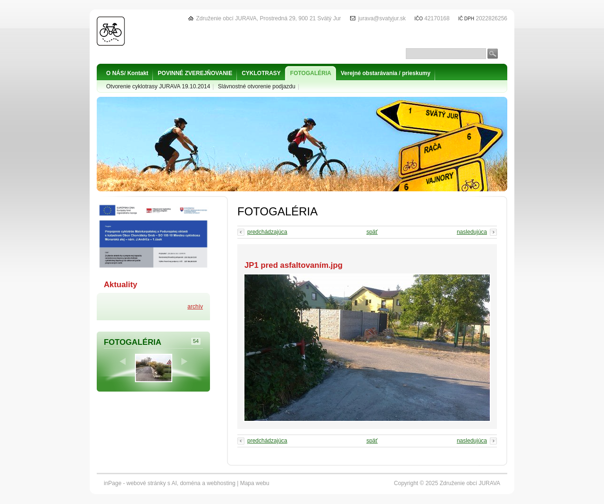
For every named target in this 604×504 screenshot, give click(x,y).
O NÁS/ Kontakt (127, 73)
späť (372, 232)
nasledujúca (472, 232)
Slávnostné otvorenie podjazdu (256, 86)
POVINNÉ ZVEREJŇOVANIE (195, 73)
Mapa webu (254, 483)
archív (195, 306)
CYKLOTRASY (261, 73)
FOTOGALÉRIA (310, 73)
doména (190, 483)
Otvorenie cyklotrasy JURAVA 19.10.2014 (158, 86)
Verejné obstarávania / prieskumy (385, 73)
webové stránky (146, 483)
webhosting (221, 483)
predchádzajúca (267, 232)
